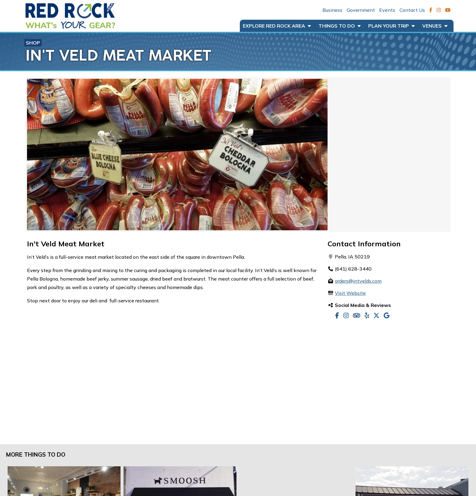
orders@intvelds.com (358, 281)
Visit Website (350, 293)
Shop (33, 43)
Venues (434, 26)
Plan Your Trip (391, 26)
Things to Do (339, 26)
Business (332, 10)
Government (361, 10)
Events (387, 10)
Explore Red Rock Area (277, 26)
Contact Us (412, 10)
